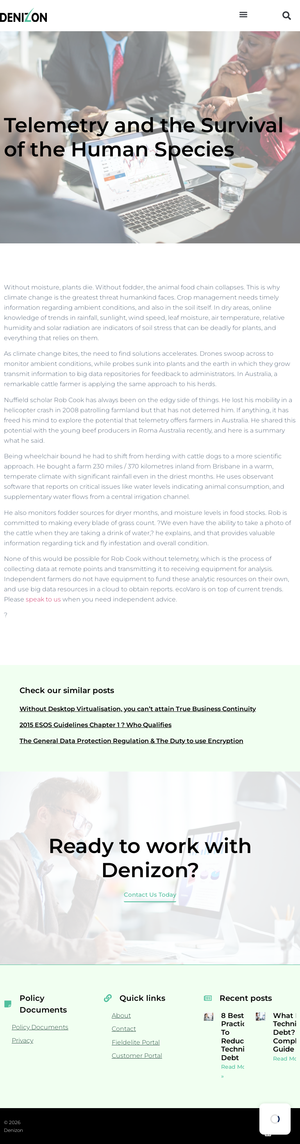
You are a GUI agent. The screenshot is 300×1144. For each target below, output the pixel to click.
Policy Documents (40, 1027)
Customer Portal (137, 1055)
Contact (124, 1028)
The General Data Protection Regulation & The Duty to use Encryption (131, 741)
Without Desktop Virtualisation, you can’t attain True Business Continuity (138, 709)
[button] (243, 14)
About (121, 1015)
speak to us (43, 599)
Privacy (22, 1040)
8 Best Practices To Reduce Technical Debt (238, 1036)
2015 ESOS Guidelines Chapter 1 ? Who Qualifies (95, 725)
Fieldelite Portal (136, 1042)
